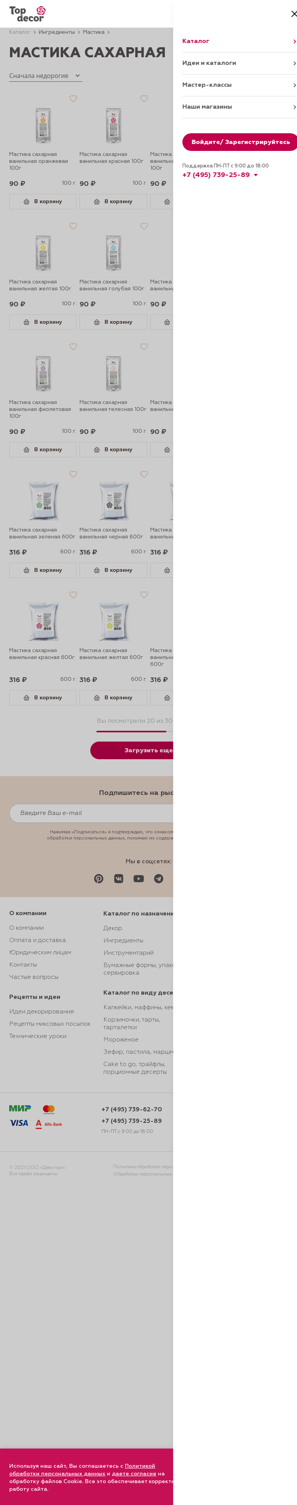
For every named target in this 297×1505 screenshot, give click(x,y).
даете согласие (134, 1474)
